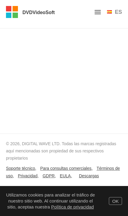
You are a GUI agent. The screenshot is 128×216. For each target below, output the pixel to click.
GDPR (48, 175)
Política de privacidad (72, 206)
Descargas (89, 175)
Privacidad (27, 175)
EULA (65, 175)
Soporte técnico (20, 168)
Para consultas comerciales (66, 168)
